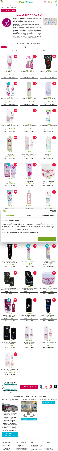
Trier (43, 50)
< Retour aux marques (8, 10)
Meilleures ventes (32, 47)
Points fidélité (6, 449)
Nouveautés (19, 47)
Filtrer (14, 50)
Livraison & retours (21, 447)
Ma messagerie (6, 445)
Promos (11, 47)
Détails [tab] (29, 215)
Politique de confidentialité (49, 449)
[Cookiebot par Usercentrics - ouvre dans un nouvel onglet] (49, 211)
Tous (3, 47)
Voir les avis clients (48, 402)
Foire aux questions (21, 449)
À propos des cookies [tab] (48, 215)
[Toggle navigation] (2, 2)
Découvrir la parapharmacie (9, 434)
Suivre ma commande (7, 447)
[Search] (28, 5)
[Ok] (57, 5)
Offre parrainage (6, 448)
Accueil (2, 7)
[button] (52, 2)
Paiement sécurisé (21, 445)
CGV (47, 445)
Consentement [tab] (10, 215)
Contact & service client (22, 448)
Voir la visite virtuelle (29, 419)
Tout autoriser (47, 239)
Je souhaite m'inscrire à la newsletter (29, 387)
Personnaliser (28, 239)
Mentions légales (50, 447)
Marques (7, 7)
